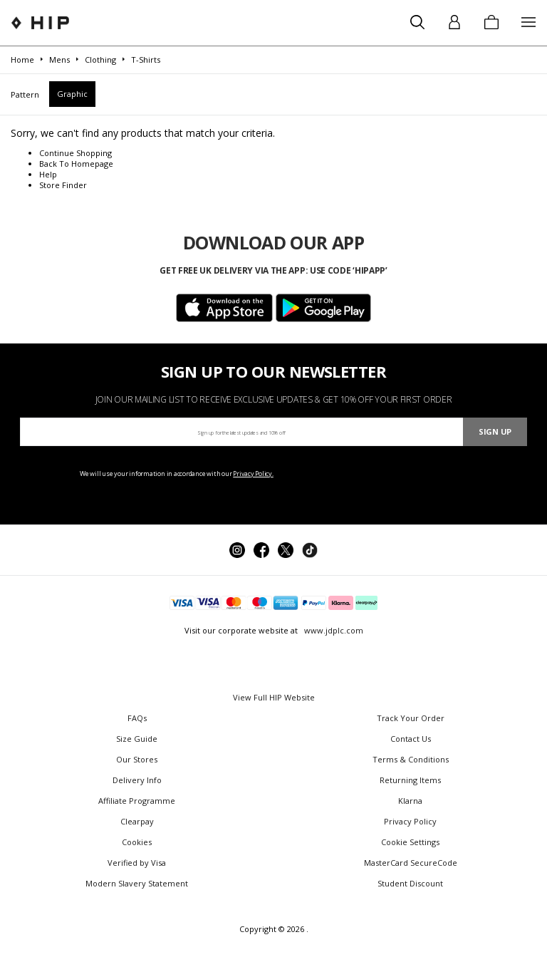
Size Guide (136, 738)
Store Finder (63, 185)
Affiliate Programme (136, 800)
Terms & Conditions (411, 759)
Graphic (72, 93)
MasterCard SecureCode (410, 862)
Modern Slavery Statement (136, 883)
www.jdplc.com (332, 630)
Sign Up (495, 431)
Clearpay (137, 821)
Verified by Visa (137, 862)
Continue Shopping (75, 153)
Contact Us (410, 738)
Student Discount (410, 883)
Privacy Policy (410, 821)
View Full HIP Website (274, 697)
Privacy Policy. (253, 473)
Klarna (410, 800)
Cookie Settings (410, 842)
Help (48, 174)
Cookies (137, 842)
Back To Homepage (76, 163)
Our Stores (136, 759)
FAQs (137, 718)
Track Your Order (410, 718)
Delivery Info (137, 780)
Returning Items (410, 780)
